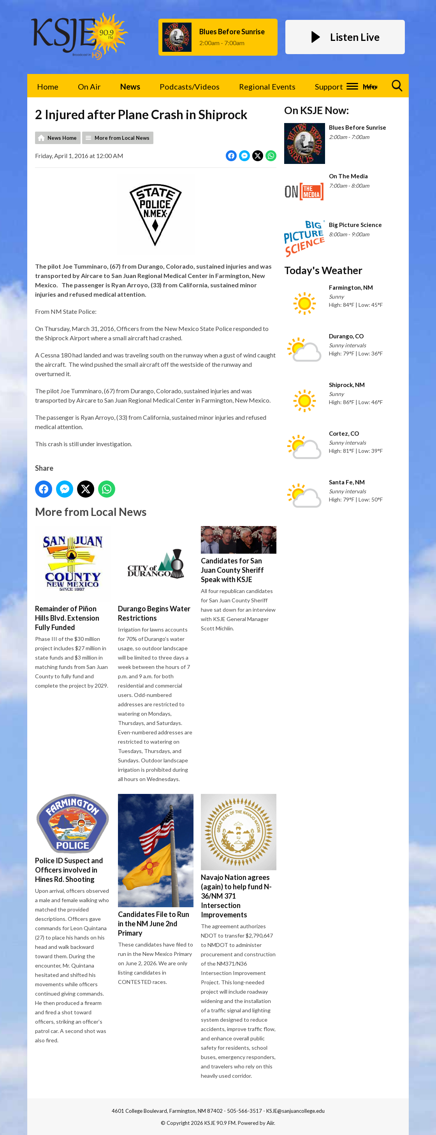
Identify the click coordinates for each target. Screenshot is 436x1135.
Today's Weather (323, 270)
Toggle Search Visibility (397, 88)
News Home (62, 138)
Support (329, 86)
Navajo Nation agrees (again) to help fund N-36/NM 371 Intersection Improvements (238, 856)
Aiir (270, 1123)
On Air (89, 86)
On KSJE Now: (316, 110)
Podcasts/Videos (190, 86)
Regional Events (267, 86)
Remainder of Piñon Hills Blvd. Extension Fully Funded (73, 579)
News (130, 86)
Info (369, 86)
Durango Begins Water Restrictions (155, 574)
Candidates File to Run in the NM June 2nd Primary (155, 865)
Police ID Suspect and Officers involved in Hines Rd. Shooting (73, 838)
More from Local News (122, 138)
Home (47, 86)
